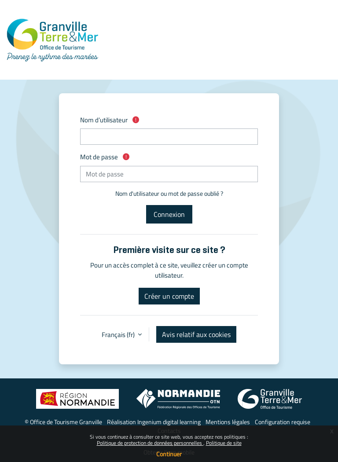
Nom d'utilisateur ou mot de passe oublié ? (169, 193)
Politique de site (224, 443)
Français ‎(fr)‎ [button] (119, 335)
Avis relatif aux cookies (196, 334)
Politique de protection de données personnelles (150, 443)
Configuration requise (282, 422)
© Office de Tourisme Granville (63, 422)
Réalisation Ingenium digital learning (154, 422)
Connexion (169, 214)
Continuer (169, 453)
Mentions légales (228, 422)
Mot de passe (104, 157)
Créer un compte (169, 296)
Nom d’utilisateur (109, 120)
